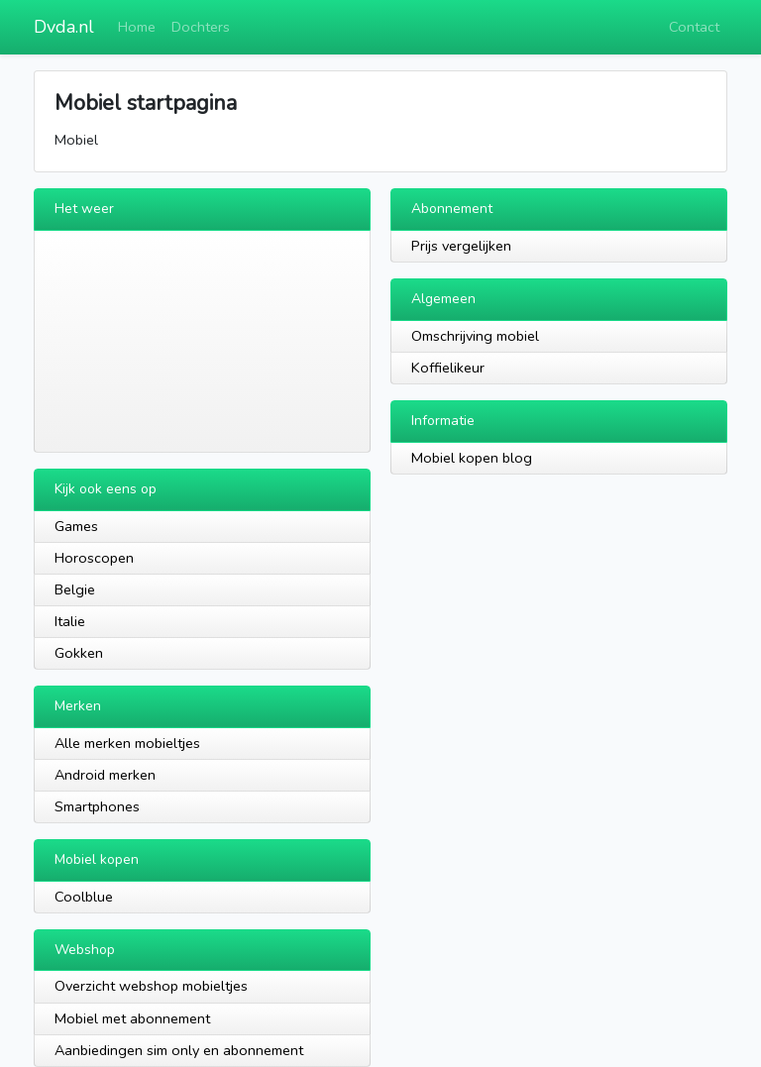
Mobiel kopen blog (471, 458)
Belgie (74, 589)
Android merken (105, 775)
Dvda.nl (64, 27)
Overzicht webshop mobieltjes (151, 986)
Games (76, 526)
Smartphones (97, 806)
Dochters (200, 27)
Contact (694, 27)
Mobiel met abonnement (132, 1018)
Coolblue (83, 897)
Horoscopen (94, 558)
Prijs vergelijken (461, 246)
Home (137, 27)
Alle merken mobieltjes (127, 743)
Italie (69, 621)
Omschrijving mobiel (475, 336)
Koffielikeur (448, 367)
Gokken (78, 653)
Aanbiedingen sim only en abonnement (178, 1050)
